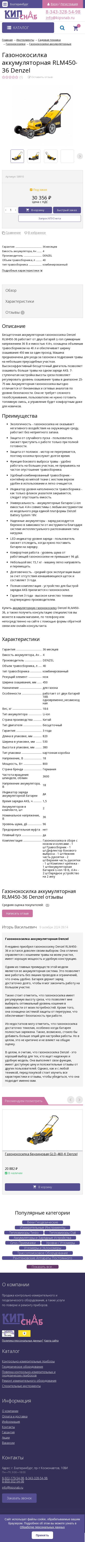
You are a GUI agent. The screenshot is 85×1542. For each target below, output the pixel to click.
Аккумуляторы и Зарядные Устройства (42, 1238)
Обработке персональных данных (42, 1527)
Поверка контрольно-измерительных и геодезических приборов (29, 1373)
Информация (11, 1422)
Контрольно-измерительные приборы (28, 1361)
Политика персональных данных (22, 1340)
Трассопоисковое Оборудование (42, 1253)
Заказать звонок (19, 1498)
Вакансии (8, 1443)
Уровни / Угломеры (60, 1243)
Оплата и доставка (14, 1416)
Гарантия (8, 1432)
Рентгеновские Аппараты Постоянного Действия (42, 1258)
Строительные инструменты (21, 1386)
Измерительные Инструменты (42, 1227)
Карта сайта (51, 1340)
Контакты (8, 1427)
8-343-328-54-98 (63, 11)
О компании (10, 1411)
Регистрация (69, 4)
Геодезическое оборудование (22, 1367)
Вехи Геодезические (42, 1222)
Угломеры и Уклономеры (42, 1248)
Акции (6, 1437)
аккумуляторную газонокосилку (35, 608)
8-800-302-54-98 (13, 1481)
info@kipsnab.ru (49, 18)
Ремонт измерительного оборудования (29, 1381)
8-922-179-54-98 (13, 1478)
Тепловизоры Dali (62, 1232)
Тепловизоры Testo (24, 1232)
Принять (42, 1535)
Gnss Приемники (23, 1243)
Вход (54, 4)
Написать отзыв (17, 913)
